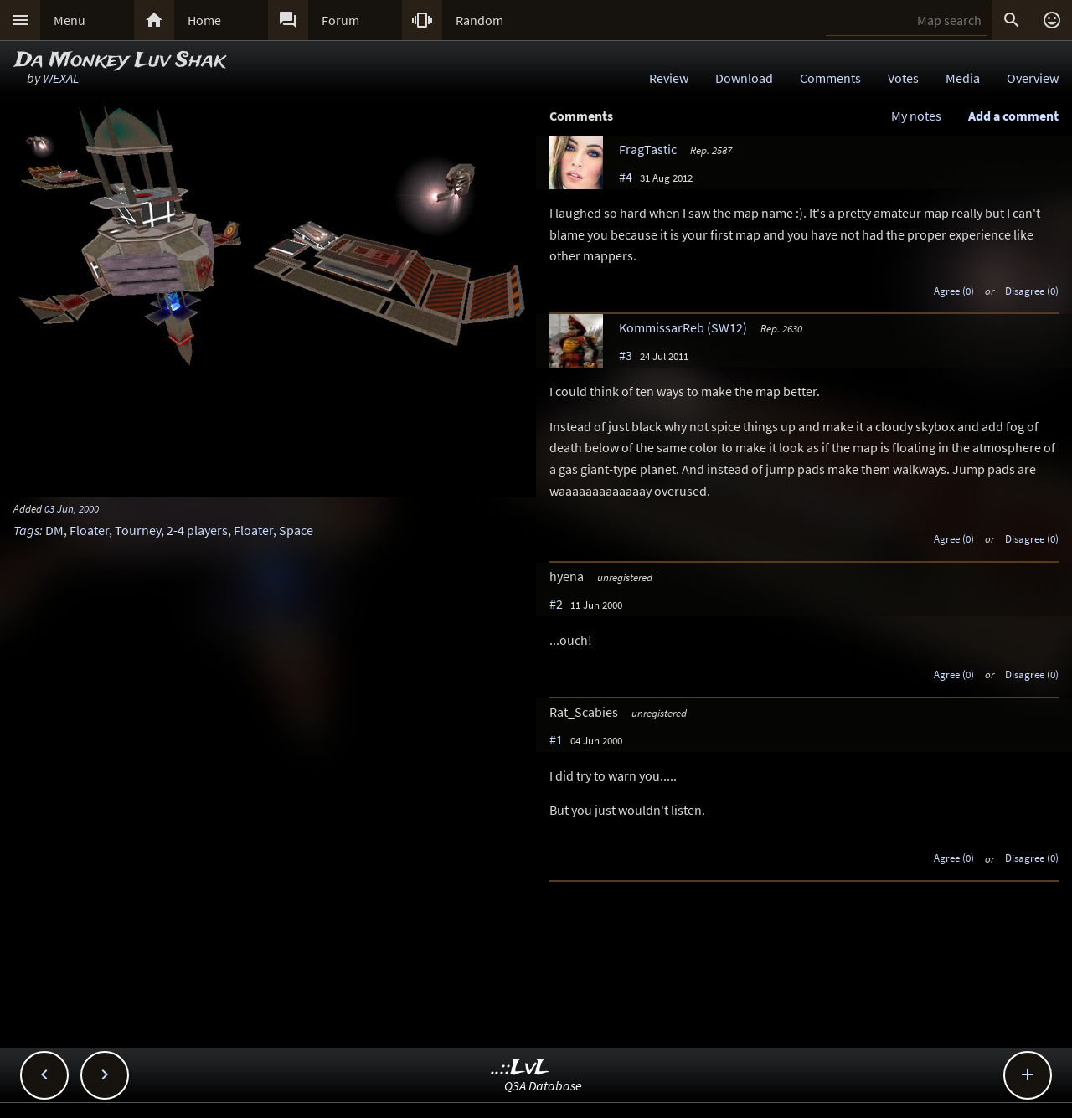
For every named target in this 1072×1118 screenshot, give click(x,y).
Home (204, 20)
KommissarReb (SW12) (683, 327)
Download (744, 78)
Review (668, 78)
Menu (69, 20)
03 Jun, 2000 (71, 508)
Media (963, 78)
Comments (830, 78)
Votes (903, 78)
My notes (916, 115)
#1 (556, 739)
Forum (340, 20)
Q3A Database (543, 1085)
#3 (625, 355)
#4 (625, 176)
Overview (1033, 78)
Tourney (138, 530)
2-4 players (197, 530)
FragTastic (648, 149)
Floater (89, 530)
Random (479, 20)
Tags (26, 530)
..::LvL (520, 1068)
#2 (556, 603)
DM (54, 530)
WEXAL (61, 78)
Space (296, 530)
